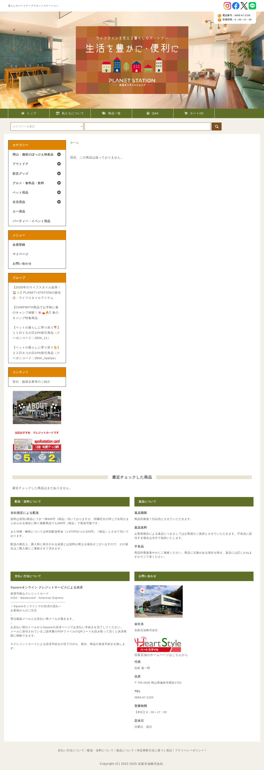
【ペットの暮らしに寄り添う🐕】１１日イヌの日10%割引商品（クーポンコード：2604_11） (36, 333)
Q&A (153, 113)
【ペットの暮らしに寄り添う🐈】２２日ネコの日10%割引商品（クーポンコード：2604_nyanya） (36, 353)
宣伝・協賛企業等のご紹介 (31, 381)
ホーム (74, 142)
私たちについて (70, 113)
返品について (125, 750)
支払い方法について (71, 750)
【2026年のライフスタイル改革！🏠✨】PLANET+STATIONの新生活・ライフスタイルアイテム (37, 292)
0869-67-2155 (143, 697)
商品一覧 (111, 113)
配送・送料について (100, 750)
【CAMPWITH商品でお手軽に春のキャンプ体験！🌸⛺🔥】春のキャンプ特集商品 (36, 312)
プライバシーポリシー (189, 750)
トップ (28, 113)
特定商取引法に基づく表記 (154, 750)
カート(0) (194, 113)
